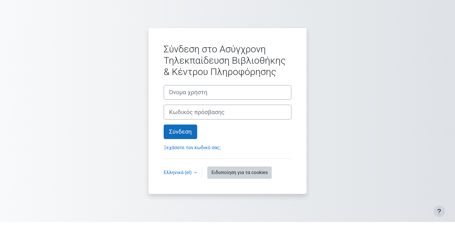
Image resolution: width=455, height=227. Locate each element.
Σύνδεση (180, 131)
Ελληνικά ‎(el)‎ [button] (178, 172)
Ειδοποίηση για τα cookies (239, 172)
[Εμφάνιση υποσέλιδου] (439, 211)
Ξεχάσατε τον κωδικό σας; (192, 147)
